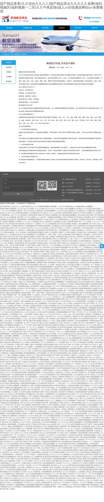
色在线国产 (74, 329)
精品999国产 (82, 400)
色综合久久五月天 (6, 213)
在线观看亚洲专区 (59, 366)
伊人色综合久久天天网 (34, 312)
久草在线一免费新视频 (77, 476)
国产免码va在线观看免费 (11, 400)
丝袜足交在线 (44, 249)
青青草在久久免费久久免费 (13, 282)
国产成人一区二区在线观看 (52, 245)
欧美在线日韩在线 (60, 385)
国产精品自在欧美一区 (19, 377)
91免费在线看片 (92, 232)
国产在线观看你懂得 (22, 450)
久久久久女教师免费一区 (80, 396)
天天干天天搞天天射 (51, 398)
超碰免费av (23, 239)
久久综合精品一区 (86, 264)
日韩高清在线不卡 (6, 374)
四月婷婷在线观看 (59, 452)
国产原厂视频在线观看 (93, 366)
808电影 (94, 288)
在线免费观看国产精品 (16, 480)
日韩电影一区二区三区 (23, 221)
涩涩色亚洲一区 (49, 277)
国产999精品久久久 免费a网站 (26, 308)
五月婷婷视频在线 (79, 446)
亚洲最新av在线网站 (19, 355)
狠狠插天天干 (84, 351)
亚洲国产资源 (42, 282)
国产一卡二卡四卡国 (70, 383)
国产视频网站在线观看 (12, 325)
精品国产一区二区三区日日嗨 (32, 469)
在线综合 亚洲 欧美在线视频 (89, 262)
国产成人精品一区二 (76, 247)
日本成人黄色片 (49, 219)
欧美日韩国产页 (82, 359)
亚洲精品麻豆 (7, 277)
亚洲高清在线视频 (49, 444)
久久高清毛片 (50, 435)
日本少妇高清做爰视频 (33, 474)
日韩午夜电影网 (25, 301)
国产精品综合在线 (51, 295)
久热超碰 (82, 219)
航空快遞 (21, 114)
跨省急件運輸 (23, 75)
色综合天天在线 (15, 251)
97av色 (34, 241)
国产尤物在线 (48, 346)
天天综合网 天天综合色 (70, 245)
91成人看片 (57, 275)
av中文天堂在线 (31, 418)
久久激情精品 (68, 487)
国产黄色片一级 (27, 251)
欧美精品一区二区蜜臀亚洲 (33, 456)
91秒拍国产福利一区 (65, 342)
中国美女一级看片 (28, 413)
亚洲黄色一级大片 (59, 269)
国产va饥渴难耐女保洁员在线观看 (69, 441)
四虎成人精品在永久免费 (69, 275)
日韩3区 (47, 271)
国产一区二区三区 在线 (65, 424)
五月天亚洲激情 (35, 403)
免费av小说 (20, 303)
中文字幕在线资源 (87, 228)
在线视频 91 (71, 269)
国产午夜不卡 (89, 424)
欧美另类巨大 (9, 297)
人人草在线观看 (24, 452)
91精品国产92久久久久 (63, 463)
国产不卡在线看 (14, 472)
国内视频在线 (95, 484)
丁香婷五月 (98, 264)
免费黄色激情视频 (85, 288)
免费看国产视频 (41, 262)
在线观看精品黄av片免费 (59, 256)
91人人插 (39, 217)
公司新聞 (8, 76)
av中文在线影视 (61, 435)
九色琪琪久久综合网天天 (45, 316)
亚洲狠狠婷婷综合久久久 (18, 420)
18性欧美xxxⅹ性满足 (70, 323)
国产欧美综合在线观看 (65, 327)
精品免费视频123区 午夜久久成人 (90, 224)
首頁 (12, 54)
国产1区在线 (63, 398)
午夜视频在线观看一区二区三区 (92, 461)
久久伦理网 (8, 431)
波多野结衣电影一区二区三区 (61, 362)
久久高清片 (77, 428)
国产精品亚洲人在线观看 (93, 249)
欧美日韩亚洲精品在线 (86, 282)
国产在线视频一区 (43, 353)
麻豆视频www (23, 396)
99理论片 (89, 355)
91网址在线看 (83, 450)
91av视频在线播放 (35, 290)
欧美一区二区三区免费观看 (9, 476)
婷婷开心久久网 (25, 349)
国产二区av (43, 415)
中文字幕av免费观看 (12, 385)
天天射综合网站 (51, 327)
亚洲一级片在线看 (16, 241)
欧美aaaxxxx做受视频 (59, 239)
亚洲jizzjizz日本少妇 (72, 467)
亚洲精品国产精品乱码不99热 (66, 236)
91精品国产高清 (57, 480)
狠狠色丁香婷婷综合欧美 (46, 409)
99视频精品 (83, 245)
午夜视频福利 (83, 308)
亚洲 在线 (55, 301)
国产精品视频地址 (13, 403)
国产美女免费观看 (25, 444)
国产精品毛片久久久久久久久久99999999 (82, 336)
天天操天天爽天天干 (46, 437)
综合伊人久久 (31, 355)
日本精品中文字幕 (77, 316)
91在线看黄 (10, 484)
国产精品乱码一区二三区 (50, 474)
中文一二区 (24, 290)
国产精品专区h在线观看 (50, 325)
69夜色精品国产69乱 (96, 320)
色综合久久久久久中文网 (88, 325)
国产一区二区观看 (85, 221)
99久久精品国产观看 (83, 377)
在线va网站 (55, 461)
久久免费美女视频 (15, 366)
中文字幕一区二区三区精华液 (30, 472)
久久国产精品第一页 (36, 398)
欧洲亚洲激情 (19, 243)
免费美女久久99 (61, 400)
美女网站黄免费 (18, 374)
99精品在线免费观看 (30, 409)
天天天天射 (60, 208)
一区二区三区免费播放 (95, 474)
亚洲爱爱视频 (80, 409)
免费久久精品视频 (36, 344)
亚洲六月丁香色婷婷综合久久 (90, 254)
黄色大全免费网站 (41, 439)
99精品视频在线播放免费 (34, 484)
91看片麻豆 (28, 426)
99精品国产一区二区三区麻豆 (26, 454)
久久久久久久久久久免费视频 (60, 454)
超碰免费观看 (95, 377)
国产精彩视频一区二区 (13, 340)
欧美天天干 (77, 448)
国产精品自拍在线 (18, 379)
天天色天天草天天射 (26, 407)
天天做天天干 (29, 224)
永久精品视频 (61, 394)
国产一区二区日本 (73, 346)
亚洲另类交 (19, 254)
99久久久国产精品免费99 (53, 329)
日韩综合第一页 (11, 346)
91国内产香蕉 (40, 236)
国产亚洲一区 (74, 312)
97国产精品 (24, 400)
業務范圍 (45, 28)
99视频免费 (100, 210)
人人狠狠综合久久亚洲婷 (65, 284)
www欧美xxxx (97, 357)
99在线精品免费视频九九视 (44, 413)
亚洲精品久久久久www (33, 467)
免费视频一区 (26, 271)
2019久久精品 (20, 418)
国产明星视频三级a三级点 (18, 331)
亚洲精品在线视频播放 (87, 467)
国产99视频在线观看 (89, 478)
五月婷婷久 (37, 441)
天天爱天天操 (36, 351)
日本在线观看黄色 (39, 260)
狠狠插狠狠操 (40, 400)
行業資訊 (24, 54)
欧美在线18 (91, 277)
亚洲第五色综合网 (60, 346)
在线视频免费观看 (62, 312)
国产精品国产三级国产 (69, 355)
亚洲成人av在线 (48, 228)
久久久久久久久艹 (20, 256)
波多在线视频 (63, 469)
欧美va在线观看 (12, 370)
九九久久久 (37, 461)
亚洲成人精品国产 (83, 334)
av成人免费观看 (82, 286)
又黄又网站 (54, 389)
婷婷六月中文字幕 (60, 344)
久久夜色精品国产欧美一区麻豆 (51, 487)
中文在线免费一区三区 (42, 280)
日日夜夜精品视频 (44, 256)
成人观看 (45, 448)
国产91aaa (23, 446)
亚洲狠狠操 (52, 262)
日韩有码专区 (75, 260)
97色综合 (70, 379)
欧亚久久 (94, 426)
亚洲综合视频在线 (12, 258)
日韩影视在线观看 (65, 389)
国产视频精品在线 (74, 426)
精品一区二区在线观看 (59, 387)
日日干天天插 (26, 422)
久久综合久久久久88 (83, 480)
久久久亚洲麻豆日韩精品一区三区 (17, 210)
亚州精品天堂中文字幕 (18, 234)
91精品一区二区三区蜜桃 (24, 461)
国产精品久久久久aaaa (58, 465)
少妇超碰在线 (56, 226)
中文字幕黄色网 (41, 383)
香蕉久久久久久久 (85, 271)
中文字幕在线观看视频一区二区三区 (54, 422)
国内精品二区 (47, 452)
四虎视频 (47, 484)
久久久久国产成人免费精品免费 (79, 484)
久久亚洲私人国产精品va (14, 305)
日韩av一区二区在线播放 (52, 241)
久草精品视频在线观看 (13, 413)
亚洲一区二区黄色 (74, 344)
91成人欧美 (21, 467)
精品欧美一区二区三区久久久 (88, 439)
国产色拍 (71, 387)
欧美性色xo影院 (73, 437)
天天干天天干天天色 (73, 452)
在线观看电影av (33, 377)
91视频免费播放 (19, 484)
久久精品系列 (52, 303)
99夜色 (94, 346)
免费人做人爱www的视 (50, 469)
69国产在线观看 (67, 217)
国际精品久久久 (23, 329)
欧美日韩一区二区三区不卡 (77, 474)
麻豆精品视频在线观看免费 (84, 465)
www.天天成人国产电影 (94, 364)
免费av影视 (26, 463)
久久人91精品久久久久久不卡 (45, 208)
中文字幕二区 (28, 482)
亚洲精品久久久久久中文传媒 (29, 415)
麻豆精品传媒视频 (61, 277)
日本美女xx (97, 355)
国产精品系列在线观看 (79, 362)
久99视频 (66, 329)
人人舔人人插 (26, 318)
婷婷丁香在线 (32, 239)
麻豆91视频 (37, 325)
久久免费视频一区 (19, 323)
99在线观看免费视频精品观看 (45, 368)
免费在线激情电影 (90, 316)
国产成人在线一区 (9, 418)
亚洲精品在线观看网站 (29, 366)
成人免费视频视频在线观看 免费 (53, 299)
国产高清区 (57, 355)
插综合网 (7, 342)
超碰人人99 (68, 446)
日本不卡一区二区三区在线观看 (42, 381)
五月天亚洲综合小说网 (89, 338)
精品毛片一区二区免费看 (59, 484)
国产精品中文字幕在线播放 (30, 459)
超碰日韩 (36, 254)
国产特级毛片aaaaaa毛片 (78, 267)
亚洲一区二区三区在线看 (87, 312)
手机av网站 (40, 394)
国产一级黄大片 (85, 346)
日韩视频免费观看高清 (35, 219)
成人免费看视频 (34, 284)
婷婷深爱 (32, 359)
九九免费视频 (13, 314)
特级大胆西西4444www (18, 312)
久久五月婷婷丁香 (89, 398)
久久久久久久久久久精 (23, 351)
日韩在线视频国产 (50, 210)
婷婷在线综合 (73, 256)
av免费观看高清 (49, 394)
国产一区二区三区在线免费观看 (49, 310)
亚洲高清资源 (34, 433)
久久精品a (37, 482)
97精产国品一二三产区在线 (19, 359)
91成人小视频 (56, 320)
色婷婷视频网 (12, 424)
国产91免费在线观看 (66, 448)
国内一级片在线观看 (24, 405)
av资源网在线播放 (80, 379)
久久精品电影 (76, 228)
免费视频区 (71, 409)
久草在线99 (77, 487)
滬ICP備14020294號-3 (67, 200)
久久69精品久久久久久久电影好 (59, 411)
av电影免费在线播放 (72, 254)
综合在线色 (81, 215)
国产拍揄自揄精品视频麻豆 (68, 215)
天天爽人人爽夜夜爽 (8, 448)
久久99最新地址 (78, 374)
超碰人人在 (62, 303)
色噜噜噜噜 (63, 426)
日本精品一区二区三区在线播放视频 (37, 465)
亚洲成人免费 (38, 314)
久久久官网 (95, 418)
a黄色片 (9, 426)
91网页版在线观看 (71, 282)
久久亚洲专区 (94, 396)
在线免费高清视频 (75, 349)
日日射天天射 (21, 437)
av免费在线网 (30, 230)
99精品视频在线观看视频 (75, 357)
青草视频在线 (30, 394)
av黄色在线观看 (76, 403)
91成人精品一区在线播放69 (13, 320)
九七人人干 (32, 316)
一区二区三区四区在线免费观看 (29, 370)
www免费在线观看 (13, 446)
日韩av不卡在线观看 (34, 331)
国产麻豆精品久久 (32, 288)
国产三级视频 (34, 396)
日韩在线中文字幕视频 (66, 392)
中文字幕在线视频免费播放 (23, 260)
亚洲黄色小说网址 (54, 439)
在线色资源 (13, 267)
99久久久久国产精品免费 (48, 433)
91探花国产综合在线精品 (34, 277)
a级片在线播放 (73, 353)
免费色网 (54, 420)
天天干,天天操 (47, 331)
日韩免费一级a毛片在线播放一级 (53, 467)
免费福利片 (14, 415)
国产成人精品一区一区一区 (25, 327)
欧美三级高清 (76, 456)
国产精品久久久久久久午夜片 (22, 338)
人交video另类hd (66, 310)
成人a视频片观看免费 (57, 407)
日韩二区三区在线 (20, 228)
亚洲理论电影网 (76, 295)
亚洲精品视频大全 (45, 396)
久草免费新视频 (46, 472)
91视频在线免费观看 (16, 353)
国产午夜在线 (46, 461)
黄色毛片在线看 (56, 271)
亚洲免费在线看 (72, 221)
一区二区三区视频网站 (86, 482)
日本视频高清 (97, 314)
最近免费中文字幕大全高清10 (60, 403)
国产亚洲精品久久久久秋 (88, 385)
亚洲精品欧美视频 (89, 435)
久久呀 (24, 340)
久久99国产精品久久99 (67, 301)
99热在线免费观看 (65, 273)
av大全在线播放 (14, 262)
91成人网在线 (70, 407)
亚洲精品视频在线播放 (82, 284)
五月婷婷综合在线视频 (62, 364)
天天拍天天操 (86, 349)
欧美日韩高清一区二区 (82, 387)
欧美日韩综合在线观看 (44, 355)
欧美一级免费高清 (19, 277)
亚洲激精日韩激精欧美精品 (44, 385)
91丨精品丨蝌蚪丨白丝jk (54, 234)
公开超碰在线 (80, 210)
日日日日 (49, 260)
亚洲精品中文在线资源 (61, 381)
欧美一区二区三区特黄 (90, 403)
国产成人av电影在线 (36, 210)
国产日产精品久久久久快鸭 (94, 374)
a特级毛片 (63, 249)
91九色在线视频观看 (81, 320)
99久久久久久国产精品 (42, 247)
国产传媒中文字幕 (26, 441)
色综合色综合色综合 (60, 437)
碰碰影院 (91, 389)
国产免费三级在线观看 (26, 280)
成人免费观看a (50, 258)
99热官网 (92, 359)
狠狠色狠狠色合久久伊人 (85, 383)
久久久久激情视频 (10, 217)
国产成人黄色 (22, 267)
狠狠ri (2, 245)
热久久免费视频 (9, 461)
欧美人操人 (30, 439)
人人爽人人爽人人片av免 (8, 329)
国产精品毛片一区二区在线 (40, 389)
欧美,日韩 (36, 428)
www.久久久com (32, 364)
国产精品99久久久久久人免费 (25, 368)
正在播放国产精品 (48, 290)
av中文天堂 (21, 465)
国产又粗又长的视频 (64, 224)
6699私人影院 (61, 262)
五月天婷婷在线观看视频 (59, 247)
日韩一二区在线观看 (26, 314)
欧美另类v (45, 403)
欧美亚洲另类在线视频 (35, 340)
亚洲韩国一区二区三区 (70, 271)
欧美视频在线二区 (21, 269)
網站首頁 (10, 28)
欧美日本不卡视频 (22, 344)
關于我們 (78, 28)
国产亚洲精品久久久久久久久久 (88, 331)
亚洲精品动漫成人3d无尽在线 (47, 243)
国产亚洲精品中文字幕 (64, 318)
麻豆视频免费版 (14, 389)
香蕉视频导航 (96, 420)
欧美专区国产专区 (12, 362)
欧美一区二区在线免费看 (70, 293)
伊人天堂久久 (94, 344)
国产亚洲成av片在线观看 (82, 217)
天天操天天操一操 (10, 405)
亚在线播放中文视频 (37, 286)
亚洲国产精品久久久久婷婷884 (14, 230)
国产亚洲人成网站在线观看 (25, 236)
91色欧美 (10, 256)
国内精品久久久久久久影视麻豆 (23, 247)
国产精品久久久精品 (63, 258)
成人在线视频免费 (75, 338)
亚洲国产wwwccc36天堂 (37, 450)
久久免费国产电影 (8, 474)
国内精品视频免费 (7, 260)
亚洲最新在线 (79, 424)
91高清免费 (49, 364)
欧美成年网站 (36, 405)
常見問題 (8, 81)
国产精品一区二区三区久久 (46, 357)
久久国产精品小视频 (73, 264)
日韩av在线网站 (50, 318)
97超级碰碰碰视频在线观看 (31, 487)
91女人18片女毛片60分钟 (52, 314)
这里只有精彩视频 (49, 312)
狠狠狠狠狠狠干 (18, 426)
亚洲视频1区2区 (44, 334)
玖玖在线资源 (4, 251)
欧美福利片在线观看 (87, 342)
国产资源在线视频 (38, 271)
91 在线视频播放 (17, 482)
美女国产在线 (25, 389)
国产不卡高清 (31, 323)
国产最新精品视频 (42, 359)
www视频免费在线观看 (48, 284)
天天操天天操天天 (47, 459)
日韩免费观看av (36, 452)
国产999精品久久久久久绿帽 (41, 301)
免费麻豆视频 (12, 381)
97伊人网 (98, 467)
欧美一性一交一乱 (66, 428)
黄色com (29, 336)
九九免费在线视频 (64, 295)
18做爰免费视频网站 (89, 310)
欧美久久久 (81, 364)
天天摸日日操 (63, 351)
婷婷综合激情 (26, 293)
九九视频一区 (16, 392)
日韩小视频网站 (69, 208)
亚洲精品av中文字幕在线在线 (69, 325)
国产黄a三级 (95, 394)
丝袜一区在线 (9, 245)
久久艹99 (23, 325)
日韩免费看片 (72, 400)
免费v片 (66, 267)
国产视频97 (64, 474)
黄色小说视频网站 (41, 303)
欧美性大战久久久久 (74, 478)
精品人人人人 (50, 400)
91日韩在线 (22, 232)
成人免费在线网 (92, 299)
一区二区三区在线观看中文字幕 (49, 374)
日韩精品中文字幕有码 (86, 353)
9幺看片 (30, 325)
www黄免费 (80, 472)
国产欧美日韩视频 (13, 290)
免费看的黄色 (23, 284)
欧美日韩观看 (98, 456)
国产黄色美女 (57, 293)
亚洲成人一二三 (87, 441)
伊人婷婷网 (53, 232)
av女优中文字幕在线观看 (76, 249)
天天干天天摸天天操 (57, 431)
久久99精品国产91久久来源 (61, 396)
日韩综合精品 (36, 422)
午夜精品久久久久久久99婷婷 (42, 349)
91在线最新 (59, 290)
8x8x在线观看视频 (19, 394)
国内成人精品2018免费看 (27, 476)
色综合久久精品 (31, 310)
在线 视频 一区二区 (31, 379)
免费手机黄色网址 (33, 446)
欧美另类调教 (85, 452)
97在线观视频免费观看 (90, 422)
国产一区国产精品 (38, 293)
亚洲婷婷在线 (29, 303)
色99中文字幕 (46, 387)
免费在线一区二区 (16, 208)
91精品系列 (27, 241)
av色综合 (88, 472)
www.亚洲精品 (73, 219)
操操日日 (76, 213)
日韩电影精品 (93, 407)
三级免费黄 (72, 433)
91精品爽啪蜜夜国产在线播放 (84, 392)
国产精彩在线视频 (9, 351)
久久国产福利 (83, 275)
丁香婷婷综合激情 (16, 334)
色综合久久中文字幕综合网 (30, 273)
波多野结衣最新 (38, 251)
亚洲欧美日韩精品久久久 (66, 377)
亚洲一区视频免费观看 (28, 262)
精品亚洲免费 (45, 420)
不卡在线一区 (44, 338)
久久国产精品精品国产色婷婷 (66, 368)
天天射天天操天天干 (82, 381)
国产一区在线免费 (34, 420)
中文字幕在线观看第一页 (9, 232)
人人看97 (94, 387)
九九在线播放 (12, 288)
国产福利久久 (53, 448)
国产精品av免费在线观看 (63, 213)
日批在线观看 (40, 230)
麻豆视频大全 (20, 439)
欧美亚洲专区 (12, 219)
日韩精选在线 (59, 413)
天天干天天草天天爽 (7, 459)
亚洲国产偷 (97, 454)
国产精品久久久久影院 (81, 305)
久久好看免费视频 (93, 379)
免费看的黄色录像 (12, 284)
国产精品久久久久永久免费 (75, 366)
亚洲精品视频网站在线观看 (95, 446)
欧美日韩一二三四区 (55, 383)
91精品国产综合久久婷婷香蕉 (42, 221)
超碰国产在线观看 (67, 320)
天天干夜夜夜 (65, 415)
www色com (58, 370)
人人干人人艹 (97, 221)
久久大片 (46, 431)
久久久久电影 (61, 340)
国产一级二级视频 (20, 295)
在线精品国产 (20, 474)
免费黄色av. (16, 422)
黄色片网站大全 (51, 450)
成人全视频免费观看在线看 (50, 428)
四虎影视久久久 (52, 342)
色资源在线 (34, 334)
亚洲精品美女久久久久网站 (20, 342)
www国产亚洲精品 (47, 370)
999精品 (15, 316)
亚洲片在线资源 (94, 433)
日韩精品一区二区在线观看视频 (73, 370)
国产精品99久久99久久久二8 (91, 448)
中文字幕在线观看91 (30, 282)
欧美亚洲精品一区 (59, 379)
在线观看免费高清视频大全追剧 (38, 232)
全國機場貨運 (27, 28)
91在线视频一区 (91, 301)
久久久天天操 (24, 433)
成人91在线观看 (27, 428)
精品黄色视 (60, 254)
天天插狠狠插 (91, 400)
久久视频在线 (90, 210)
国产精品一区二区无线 (83, 208)
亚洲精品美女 (88, 247)
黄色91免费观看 (8, 295)
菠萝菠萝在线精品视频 (8, 308)
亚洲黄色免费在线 (85, 241)
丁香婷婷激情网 (82, 433)
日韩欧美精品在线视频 (28, 383)
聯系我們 (94, 28)
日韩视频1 (86, 234)
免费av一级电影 (61, 409)
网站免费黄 (82, 405)
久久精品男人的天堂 (79, 273)
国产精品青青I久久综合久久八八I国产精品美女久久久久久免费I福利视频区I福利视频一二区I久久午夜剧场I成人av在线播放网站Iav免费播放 (51, 7)
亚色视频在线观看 (38, 258)
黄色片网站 (90, 215)
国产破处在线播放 (15, 428)
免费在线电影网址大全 (69, 286)
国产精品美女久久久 (20, 364)
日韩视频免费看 (73, 351)
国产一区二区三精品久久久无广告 (21, 435)
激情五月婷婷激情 (51, 336)
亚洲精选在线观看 (38, 392)
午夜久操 (20, 456)
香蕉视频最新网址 (30, 353)
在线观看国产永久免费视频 (35, 234)
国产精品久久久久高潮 (63, 228)
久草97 (72, 381)
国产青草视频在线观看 (41, 407)
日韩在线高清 (7, 247)
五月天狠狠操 (77, 310)
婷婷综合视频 (44, 377)
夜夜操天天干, (98, 465)
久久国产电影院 (30, 245)
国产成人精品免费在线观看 (77, 277)
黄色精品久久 (74, 469)
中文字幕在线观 (96, 243)
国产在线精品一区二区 (87, 340)
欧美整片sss (95, 239)
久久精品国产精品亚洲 (75, 435)
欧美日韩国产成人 (52, 230)
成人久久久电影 (28, 208)
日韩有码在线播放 (49, 478)
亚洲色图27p (11, 344)
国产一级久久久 (95, 351)
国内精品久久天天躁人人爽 (65, 372)
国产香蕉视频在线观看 (12, 349)
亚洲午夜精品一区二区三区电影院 (64, 472)
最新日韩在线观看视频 (91, 459)
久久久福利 (11, 439)
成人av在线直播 (39, 435)
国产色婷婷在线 (61, 478)
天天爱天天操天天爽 (45, 366)
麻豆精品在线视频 (15, 469)
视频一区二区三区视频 (25, 346)
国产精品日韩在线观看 (16, 224)
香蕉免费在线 (56, 280)
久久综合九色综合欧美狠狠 (29, 249)
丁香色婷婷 (14, 396)
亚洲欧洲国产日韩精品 (37, 329)
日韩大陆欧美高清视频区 (88, 437)
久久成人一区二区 (21, 299)
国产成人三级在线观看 (86, 323)
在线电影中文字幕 (80, 303)
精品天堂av (43, 264)
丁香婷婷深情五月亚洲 (74, 459)
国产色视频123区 (65, 456)
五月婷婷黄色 (69, 431)
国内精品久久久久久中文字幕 (81, 243)
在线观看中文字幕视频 (8, 437)
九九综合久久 (17, 463)
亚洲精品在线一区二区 (22, 411)
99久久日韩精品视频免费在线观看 (52, 446)
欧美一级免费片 (14, 301)
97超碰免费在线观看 (35, 299)
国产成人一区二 (12, 280)
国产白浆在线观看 (93, 267)
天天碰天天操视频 (86, 213)
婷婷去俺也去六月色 (40, 426)
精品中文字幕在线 (92, 415)
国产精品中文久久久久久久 (43, 297)
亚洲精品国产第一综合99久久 (52, 482)
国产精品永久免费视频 (50, 215)
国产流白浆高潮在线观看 (58, 353)
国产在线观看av (54, 405)
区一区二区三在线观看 (62, 316)
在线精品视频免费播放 (50, 351)
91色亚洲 (97, 431)
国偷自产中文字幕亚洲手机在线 (83, 318)
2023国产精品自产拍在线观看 (16, 310)
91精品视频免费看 (48, 463)
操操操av (72, 210)
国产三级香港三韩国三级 (23, 448)
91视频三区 (75, 463)
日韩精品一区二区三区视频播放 (46, 224)
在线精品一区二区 (26, 431)
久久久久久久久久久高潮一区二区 (30, 478)
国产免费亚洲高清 (16, 387)
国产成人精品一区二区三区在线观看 (78, 394)
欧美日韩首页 (91, 219)
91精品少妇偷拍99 (85, 329)
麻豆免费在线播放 (31, 374)
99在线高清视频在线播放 (58, 308)
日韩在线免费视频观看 (60, 349)
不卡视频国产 (40, 327)
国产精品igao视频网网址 (56, 282)
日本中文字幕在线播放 (80, 389)
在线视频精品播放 (73, 262)
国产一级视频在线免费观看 (52, 217)
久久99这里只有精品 (77, 454)
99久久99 (76, 342)
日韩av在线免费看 (15, 271)
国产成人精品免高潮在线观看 (68, 450)
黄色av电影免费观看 (45, 239)
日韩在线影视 (85, 418)
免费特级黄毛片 (6, 463)
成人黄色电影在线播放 (21, 213)
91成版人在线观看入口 (78, 230)
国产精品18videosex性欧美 (48, 424)
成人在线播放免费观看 (15, 409)
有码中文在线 (47, 275)
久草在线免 (21, 424)
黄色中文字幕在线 (32, 424)
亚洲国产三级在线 (38, 336)
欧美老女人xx (57, 297)
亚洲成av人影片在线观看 (69, 405)
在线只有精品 (71, 232)
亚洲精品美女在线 (69, 334)
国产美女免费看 (30, 243)
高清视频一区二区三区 (53, 286)
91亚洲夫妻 (96, 241)
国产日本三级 (25, 403)
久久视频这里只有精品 (48, 254)
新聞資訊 (62, 28)
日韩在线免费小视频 (35, 215)
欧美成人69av (4, 359)
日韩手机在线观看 (6, 323)
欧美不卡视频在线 (38, 318)
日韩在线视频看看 (89, 251)
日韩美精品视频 (87, 428)
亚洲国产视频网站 (9, 221)
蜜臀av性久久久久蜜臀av (69, 439)
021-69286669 (94, 22)
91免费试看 (70, 465)
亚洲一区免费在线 (83, 280)
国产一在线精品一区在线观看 (74, 290)
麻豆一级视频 (50, 236)
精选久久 (26, 334)
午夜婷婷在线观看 (73, 385)
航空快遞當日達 (30, 87)
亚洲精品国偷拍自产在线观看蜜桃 (23, 226)
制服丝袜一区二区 (25, 258)
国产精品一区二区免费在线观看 (47, 476)
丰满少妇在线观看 (51, 392)
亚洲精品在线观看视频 (50, 441)
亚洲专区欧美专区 (79, 327)
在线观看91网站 (53, 426)
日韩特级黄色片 (64, 230)
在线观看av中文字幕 (56, 323)
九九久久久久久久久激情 (64, 418)
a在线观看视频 (81, 301)
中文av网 (16, 431)
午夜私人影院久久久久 (53, 251)
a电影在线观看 (55, 249)
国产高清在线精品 (32, 264)
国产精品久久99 (32, 437)
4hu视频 (7, 387)
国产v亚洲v (37, 448)
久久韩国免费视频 (69, 480)
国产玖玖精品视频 (86, 293)
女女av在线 (8, 394)
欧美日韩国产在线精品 (83, 314)
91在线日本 (21, 288)
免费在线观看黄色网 (83, 297)
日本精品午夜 (81, 232)
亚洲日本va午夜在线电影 (69, 241)
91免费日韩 (93, 286)
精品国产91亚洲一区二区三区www (92, 258)
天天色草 (32, 400)
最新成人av (46, 320)
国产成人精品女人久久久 (46, 213)
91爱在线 (97, 441)
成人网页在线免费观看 (74, 422)
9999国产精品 (37, 275)
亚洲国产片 (62, 232)
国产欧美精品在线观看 (43, 226)
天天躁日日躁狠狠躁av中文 (51, 305)
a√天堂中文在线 (62, 210)
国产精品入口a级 (42, 323)
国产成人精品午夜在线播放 (32, 320)
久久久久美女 (19, 297)
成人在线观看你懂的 (96, 305)
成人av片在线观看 (15, 487)
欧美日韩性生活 (49, 372)
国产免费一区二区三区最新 (26, 217)
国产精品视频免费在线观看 (88, 469)
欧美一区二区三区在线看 (32, 387)
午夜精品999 (28, 297)
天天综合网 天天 (33, 269)
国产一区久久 (57, 331)
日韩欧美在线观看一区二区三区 (86, 413)
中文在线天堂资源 (24, 381)
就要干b (39, 245)
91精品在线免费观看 (92, 290)
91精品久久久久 (87, 456)
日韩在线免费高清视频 (18, 264)
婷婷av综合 (88, 357)
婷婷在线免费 (26, 392)
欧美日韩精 (89, 454)
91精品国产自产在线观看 (47, 288)
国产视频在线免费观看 (96, 372)
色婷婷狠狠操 (10, 303)
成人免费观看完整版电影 (95, 327)
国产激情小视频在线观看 (11, 383)
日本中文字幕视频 (43, 308)
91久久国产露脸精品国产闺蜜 (66, 444)
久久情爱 (35, 338)
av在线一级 (100, 435)
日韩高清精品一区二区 (38, 342)
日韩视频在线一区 (93, 273)
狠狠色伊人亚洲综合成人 (39, 411)
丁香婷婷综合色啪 (42, 454)
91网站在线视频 (48, 344)
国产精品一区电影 (9, 489)
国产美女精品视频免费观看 (44, 267)
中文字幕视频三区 (73, 340)
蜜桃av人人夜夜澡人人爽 (35, 295)
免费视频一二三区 (19, 336)
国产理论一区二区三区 (35, 228)
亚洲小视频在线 (76, 234)
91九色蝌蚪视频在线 (70, 331)
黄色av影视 (9, 228)
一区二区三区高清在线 (57, 359)
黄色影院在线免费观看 (24, 275)
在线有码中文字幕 (82, 236)
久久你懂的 (11, 398)
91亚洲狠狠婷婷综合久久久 (59, 338)
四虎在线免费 (20, 245)
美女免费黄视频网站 (46, 379)
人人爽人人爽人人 (74, 239)
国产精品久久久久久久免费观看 (72, 251)
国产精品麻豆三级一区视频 (49, 273)
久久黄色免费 (85, 239)
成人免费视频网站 (69, 297)
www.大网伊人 (61, 357)
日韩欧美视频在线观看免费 (84, 431)
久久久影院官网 (83, 256)
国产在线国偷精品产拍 (84, 368)
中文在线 (18, 459)
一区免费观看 (38, 346)
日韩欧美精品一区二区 (43, 480)
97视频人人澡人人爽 (75, 398)
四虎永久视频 (64, 476)
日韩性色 (9, 364)
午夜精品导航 (37, 431)
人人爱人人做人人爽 (68, 314)
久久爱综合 (53, 377)
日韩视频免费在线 (82, 444)
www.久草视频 (95, 334)
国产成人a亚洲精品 (21, 398)
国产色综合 (84, 344)
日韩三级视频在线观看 (12, 249)
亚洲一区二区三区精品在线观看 (76, 299)
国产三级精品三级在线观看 (28, 362)
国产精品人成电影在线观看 (32, 305)
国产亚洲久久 (28, 254)
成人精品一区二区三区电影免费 (67, 288)
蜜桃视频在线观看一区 (35, 372)
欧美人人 (77, 418)
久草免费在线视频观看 (83, 420)
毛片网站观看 (85, 426)
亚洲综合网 (67, 234)
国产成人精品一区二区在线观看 (70, 461)
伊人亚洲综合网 (67, 305)
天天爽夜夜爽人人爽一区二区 (10, 215)
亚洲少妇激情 (4, 208)
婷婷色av (42, 364)
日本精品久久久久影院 (10, 478)
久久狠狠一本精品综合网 (56, 264)
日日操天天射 (75, 258)
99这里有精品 (37, 444)
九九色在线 (81, 355)
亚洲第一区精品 (95, 236)
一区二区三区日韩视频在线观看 (81, 411)
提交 (18, 193)
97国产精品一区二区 (7, 299)
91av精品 (70, 303)
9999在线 (56, 260)
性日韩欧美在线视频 (93, 409)
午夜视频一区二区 (97, 297)
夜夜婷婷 (24, 215)
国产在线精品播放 (91, 370)
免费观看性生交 (5, 377)
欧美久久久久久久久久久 (95, 230)
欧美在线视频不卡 (9, 454)
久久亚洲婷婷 (97, 213)
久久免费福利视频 (61, 219)
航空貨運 (8, 67)
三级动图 (48, 293)
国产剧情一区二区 (56, 334)
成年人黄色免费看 (79, 226)
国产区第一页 (63, 336)
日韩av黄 (40, 241)
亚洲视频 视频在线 (46, 269)
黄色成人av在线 (71, 359)
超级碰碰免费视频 (60, 459)
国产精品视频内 (67, 226)
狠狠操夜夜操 (22, 219)
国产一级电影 (50, 418)
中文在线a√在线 (62, 433)
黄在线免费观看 (15, 293)
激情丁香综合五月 (63, 243)
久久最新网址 (23, 316)
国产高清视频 (32, 256)
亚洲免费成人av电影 (27, 385)
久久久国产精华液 (82, 407)
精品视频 (30, 267)
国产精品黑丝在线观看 (19, 372)
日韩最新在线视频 (54, 415)
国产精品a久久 (69, 413)
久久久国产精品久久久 (69, 280)
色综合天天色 (64, 260)
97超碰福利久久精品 (60, 221)
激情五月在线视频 (95, 450)
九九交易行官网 (36, 463)
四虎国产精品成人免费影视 (27, 357)
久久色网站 (96, 269)
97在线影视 (33, 213)
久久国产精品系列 (44, 362)
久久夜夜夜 (95, 480)
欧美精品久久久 (90, 476)
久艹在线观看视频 (50, 340)
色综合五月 (41, 418)
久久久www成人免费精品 (66, 420)
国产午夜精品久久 (81, 372)
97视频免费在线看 (86, 260)
